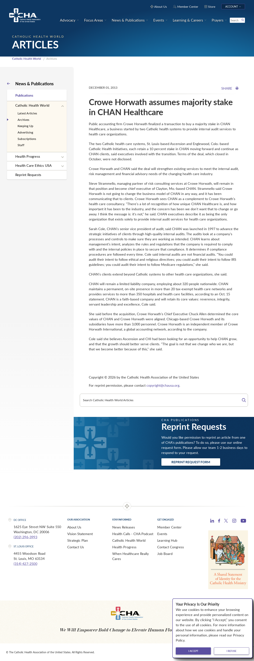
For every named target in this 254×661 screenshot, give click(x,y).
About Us (74, 527)
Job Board (165, 553)
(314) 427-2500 (25, 563)
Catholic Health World (26, 59)
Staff (21, 145)
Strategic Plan (77, 540)
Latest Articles (27, 113)
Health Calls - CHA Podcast (132, 533)
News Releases (123, 527)
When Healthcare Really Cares (130, 556)
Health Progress (27, 156)
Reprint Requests (28, 174)
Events (162, 533)
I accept (193, 650)
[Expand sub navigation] (62, 106)
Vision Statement (80, 533)
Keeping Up (25, 126)
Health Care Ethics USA (33, 165)
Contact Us (75, 547)
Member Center (169, 527)
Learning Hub (167, 540)
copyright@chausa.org (162, 385)
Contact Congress (170, 547)
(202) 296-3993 (25, 537)
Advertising (25, 132)
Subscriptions (27, 139)
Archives (23, 120)
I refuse (231, 650)
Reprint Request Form (190, 462)
